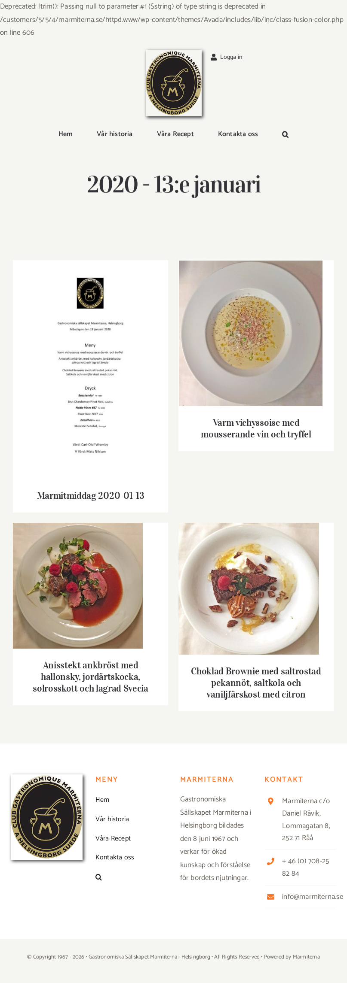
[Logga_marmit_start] (174, 53)
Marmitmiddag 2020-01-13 (90, 495)
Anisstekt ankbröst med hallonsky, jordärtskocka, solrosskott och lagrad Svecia (90, 676)
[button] (285, 135)
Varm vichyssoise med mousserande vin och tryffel (256, 428)
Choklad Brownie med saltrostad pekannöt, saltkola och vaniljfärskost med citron (256, 682)
